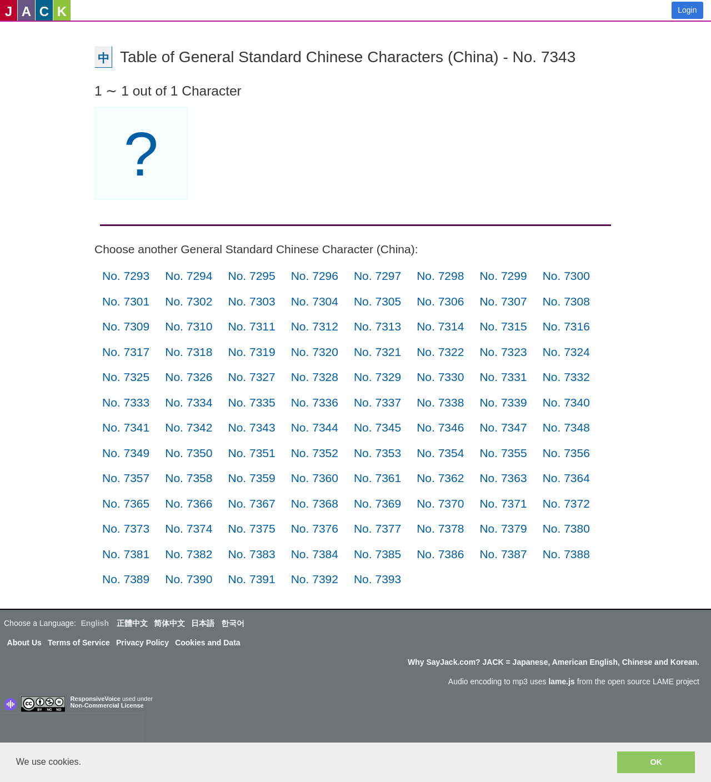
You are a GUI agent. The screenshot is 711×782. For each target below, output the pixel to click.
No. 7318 (188, 351)
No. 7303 (251, 301)
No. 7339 (503, 402)
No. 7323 (503, 351)
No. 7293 (125, 275)
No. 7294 (188, 275)
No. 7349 (125, 453)
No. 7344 (314, 427)
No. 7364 (566, 478)
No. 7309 (125, 326)
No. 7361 (377, 478)
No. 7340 (566, 402)
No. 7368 (314, 503)
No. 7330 (440, 376)
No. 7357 (125, 478)
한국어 (232, 623)
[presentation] (71, 730)
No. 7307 (503, 301)
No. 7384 (314, 554)
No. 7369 (377, 503)
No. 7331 (503, 376)
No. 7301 (125, 301)
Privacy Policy (142, 642)
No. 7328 (314, 376)
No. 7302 (188, 301)
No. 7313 (377, 326)
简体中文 (169, 623)
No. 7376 (314, 528)
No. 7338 (440, 402)
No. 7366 (188, 503)
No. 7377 (377, 528)
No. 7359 (251, 478)
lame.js (561, 681)
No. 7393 (377, 579)
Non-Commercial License (107, 705)
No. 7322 (440, 351)
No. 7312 (314, 326)
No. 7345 (377, 427)
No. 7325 (125, 376)
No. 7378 (440, 528)
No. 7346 (440, 427)
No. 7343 (251, 427)
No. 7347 (503, 427)
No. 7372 (566, 503)
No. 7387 (503, 554)
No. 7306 (440, 301)
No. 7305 (377, 301)
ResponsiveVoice (96, 698)
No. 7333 (125, 402)
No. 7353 (377, 453)
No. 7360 (314, 478)
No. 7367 (251, 503)
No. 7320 (314, 351)
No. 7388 (566, 554)
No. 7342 (188, 427)
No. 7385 (377, 554)
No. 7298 (440, 275)
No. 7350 (188, 453)
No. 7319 (251, 351)
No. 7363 (503, 478)
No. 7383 (251, 554)
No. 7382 (188, 554)
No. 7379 (503, 528)
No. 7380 (566, 528)
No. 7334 (188, 402)
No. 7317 (125, 351)
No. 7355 (503, 453)
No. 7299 (503, 275)
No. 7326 (188, 376)
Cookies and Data (207, 642)
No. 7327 (251, 376)
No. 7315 (503, 326)
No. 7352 (314, 453)
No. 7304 (314, 301)
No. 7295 (251, 275)
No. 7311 (251, 326)
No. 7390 (188, 579)
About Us (24, 642)
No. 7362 (440, 478)
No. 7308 (566, 301)
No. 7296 (314, 275)
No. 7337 (377, 402)
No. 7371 (503, 503)
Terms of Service (79, 642)
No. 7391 (251, 579)
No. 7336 (314, 402)
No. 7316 (566, 326)
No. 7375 (251, 528)
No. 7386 (440, 554)
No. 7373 (125, 528)
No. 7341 (125, 427)
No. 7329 (377, 376)
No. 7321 (377, 351)
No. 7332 (566, 376)
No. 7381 (125, 554)
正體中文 (132, 623)
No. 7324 (566, 351)
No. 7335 (251, 402)
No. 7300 (566, 275)
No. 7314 (440, 326)
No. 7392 (314, 579)
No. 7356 (566, 453)
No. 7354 (440, 453)
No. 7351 (251, 453)
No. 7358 (188, 478)
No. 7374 (188, 528)
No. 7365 (125, 503)
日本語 (202, 623)
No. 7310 (188, 326)
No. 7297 (377, 275)
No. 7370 (440, 503)
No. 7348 (566, 427)
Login (687, 10)
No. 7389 (125, 579)
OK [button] (656, 762)
